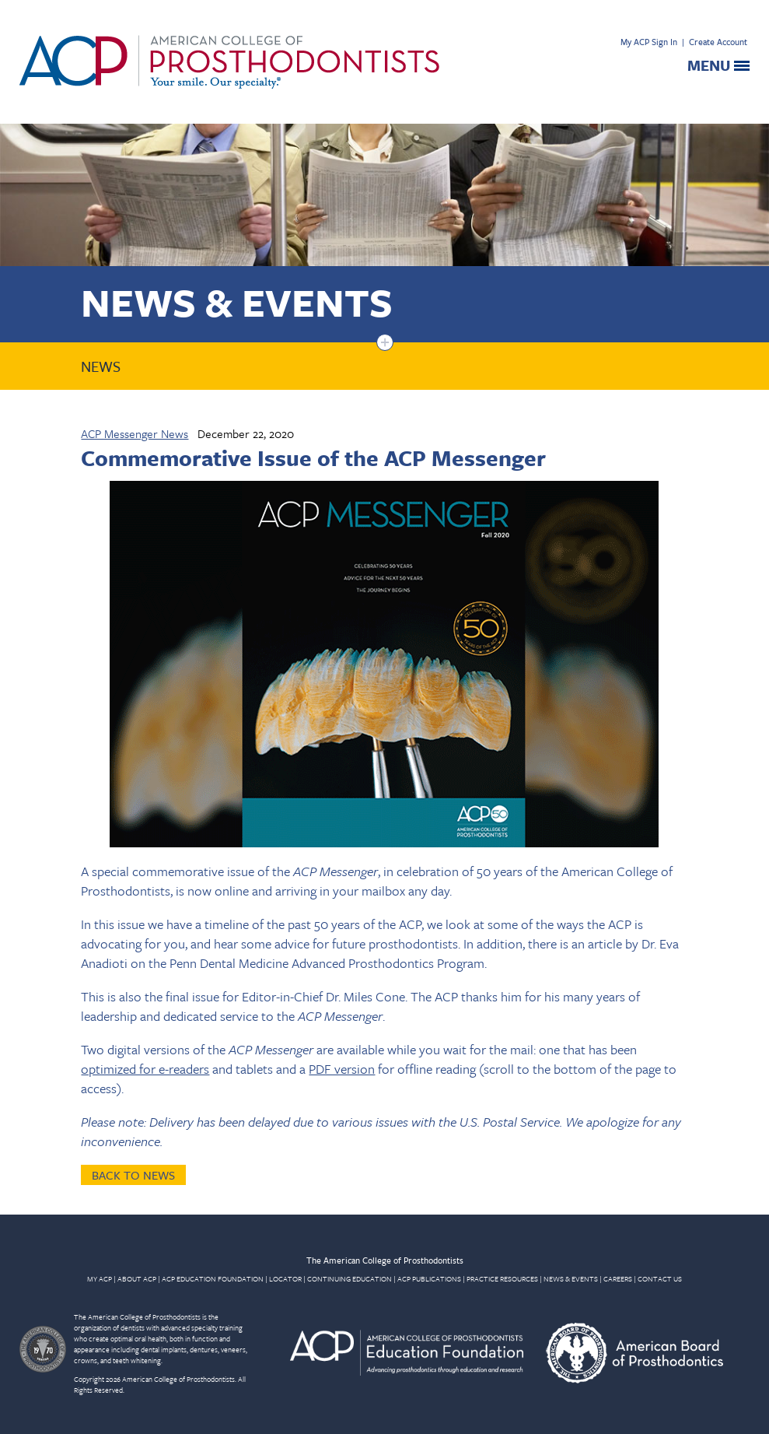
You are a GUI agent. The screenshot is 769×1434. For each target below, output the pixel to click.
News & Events (237, 301)
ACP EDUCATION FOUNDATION (213, 1278)
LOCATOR (285, 1278)
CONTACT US (660, 1278)
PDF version (342, 1068)
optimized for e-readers (145, 1068)
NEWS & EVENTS (571, 1278)
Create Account (718, 41)
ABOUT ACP (136, 1278)
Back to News (133, 1174)
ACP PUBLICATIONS (429, 1278)
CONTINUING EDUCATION (349, 1278)
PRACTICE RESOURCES (502, 1278)
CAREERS (617, 1278)
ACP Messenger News (134, 433)
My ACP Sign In (648, 41)
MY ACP (99, 1278)
